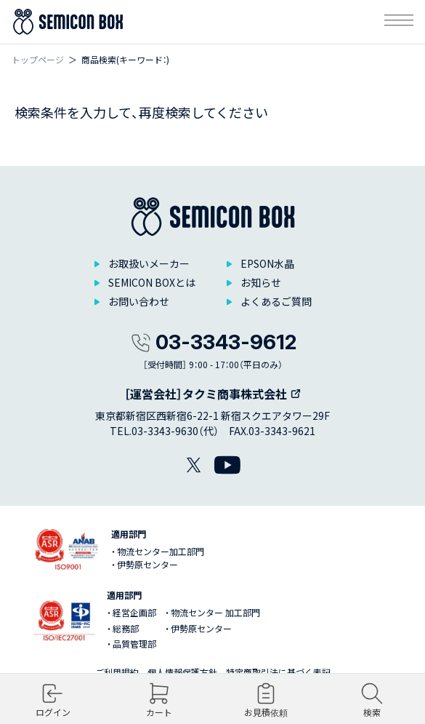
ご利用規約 (117, 672)
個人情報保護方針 (182, 672)
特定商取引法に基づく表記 (278, 672)
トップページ (38, 59)
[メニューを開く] (398, 21)
